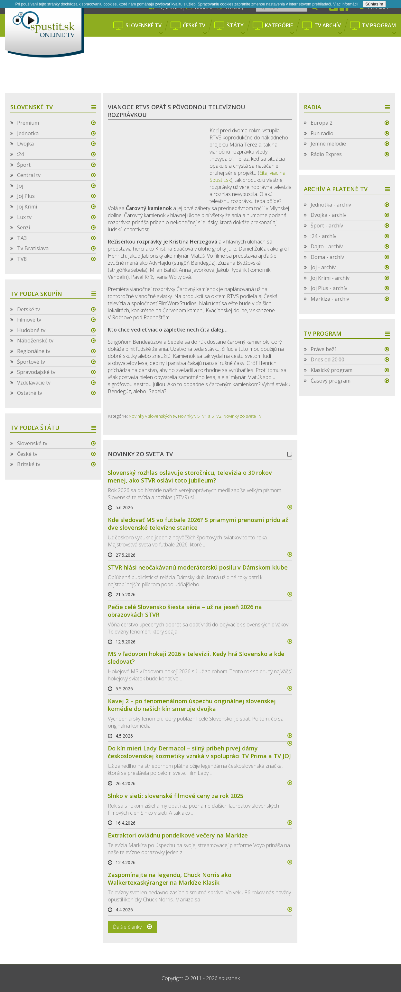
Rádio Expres (326, 154)
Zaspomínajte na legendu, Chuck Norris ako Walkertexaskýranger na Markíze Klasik (169, 878)
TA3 (22, 238)
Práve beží (323, 349)
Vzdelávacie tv (34, 382)
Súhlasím (374, 4)
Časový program (330, 380)
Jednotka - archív (331, 204)
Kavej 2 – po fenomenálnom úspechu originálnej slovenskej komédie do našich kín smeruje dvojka (192, 705)
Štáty (236, 29)
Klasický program (331, 370)
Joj (20, 185)
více (287, 507)
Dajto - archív (327, 246)
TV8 (22, 258)
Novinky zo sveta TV (242, 416)
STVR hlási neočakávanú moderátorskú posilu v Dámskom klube (198, 567)
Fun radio (322, 133)
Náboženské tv (35, 340)
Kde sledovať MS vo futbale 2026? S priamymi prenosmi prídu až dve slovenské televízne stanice (198, 523)
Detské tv (28, 309)
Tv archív (328, 29)
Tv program (379, 29)
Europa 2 (321, 122)
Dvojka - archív (328, 214)
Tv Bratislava (33, 248)
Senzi (23, 227)
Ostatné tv (29, 392)
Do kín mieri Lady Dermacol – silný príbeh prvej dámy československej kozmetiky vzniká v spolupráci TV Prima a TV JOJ (199, 752)
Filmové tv (29, 319)
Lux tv (24, 217)
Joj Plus (26, 195)
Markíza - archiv (330, 298)
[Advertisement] (200, 75)
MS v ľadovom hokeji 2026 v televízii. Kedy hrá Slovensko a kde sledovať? (196, 657)
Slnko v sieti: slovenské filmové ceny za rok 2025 (175, 796)
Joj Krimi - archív (330, 277)
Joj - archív (323, 267)
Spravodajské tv (36, 372)
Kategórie (279, 29)
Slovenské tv (144, 29)
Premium (28, 122)
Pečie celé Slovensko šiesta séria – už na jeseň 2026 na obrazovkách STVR (185, 610)
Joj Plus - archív (329, 288)
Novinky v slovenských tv (152, 416)
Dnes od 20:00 (327, 359)
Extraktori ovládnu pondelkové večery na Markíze (178, 835)
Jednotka (28, 133)
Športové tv (31, 361)
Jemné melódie (328, 143)
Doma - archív (327, 257)
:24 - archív (323, 236)
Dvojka (25, 143)
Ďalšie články (127, 926)
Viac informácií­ (345, 4)
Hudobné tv (31, 330)
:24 (20, 154)
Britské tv (28, 464)
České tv (194, 29)
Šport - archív (327, 225)
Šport (24, 164)
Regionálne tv (33, 351)
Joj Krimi (27, 206)
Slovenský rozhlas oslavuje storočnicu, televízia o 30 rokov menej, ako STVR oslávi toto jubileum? (190, 476)
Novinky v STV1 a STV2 (199, 416)
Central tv (29, 175)
